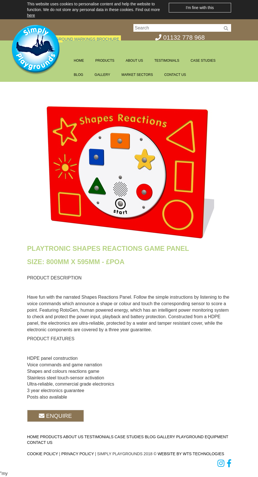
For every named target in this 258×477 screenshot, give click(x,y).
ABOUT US (134, 61)
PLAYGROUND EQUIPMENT (202, 437)
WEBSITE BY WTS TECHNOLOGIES (190, 454)
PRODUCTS (104, 61)
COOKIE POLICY (42, 454)
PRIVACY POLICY (77, 454)
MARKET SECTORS (137, 75)
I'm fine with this (200, 7)
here (31, 15)
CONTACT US (175, 75)
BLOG (78, 75)
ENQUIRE (55, 416)
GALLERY (102, 75)
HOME (79, 61)
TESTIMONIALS (166, 61)
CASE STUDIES (203, 61)
